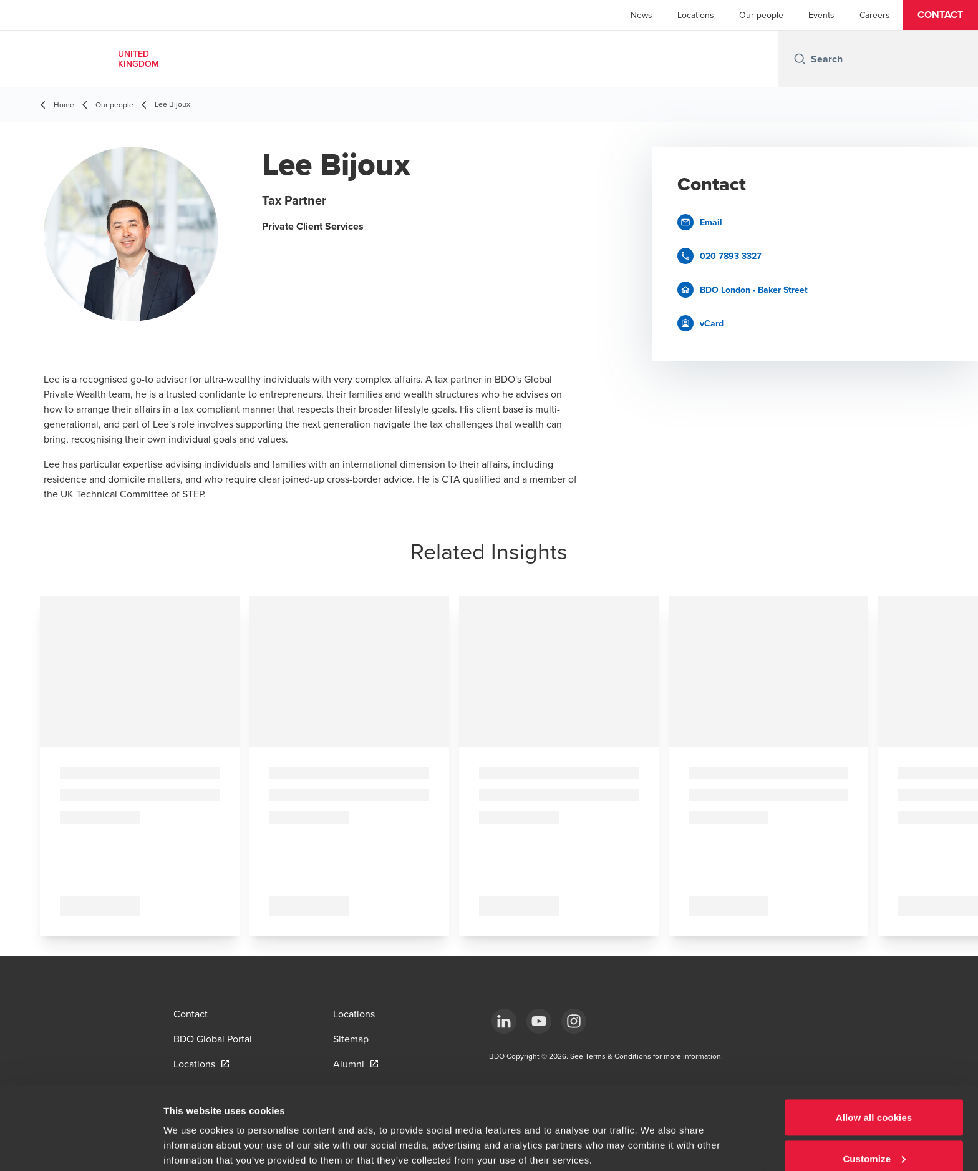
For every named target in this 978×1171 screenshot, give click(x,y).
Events (821, 15)
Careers (874, 15)
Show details (192, 1132)
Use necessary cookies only (874, 1137)
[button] (940, 15)
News (641, 15)
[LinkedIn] (504, 1021)
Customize (874, 1097)
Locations (695, 15)
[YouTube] (539, 1021)
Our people (761, 15)
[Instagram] (574, 1021)
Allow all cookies (874, 1056)
